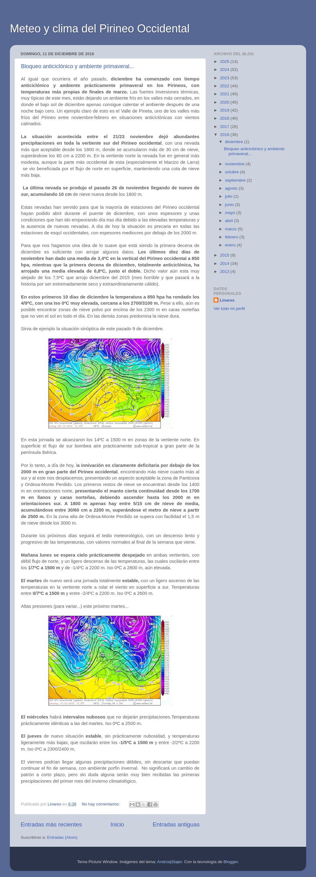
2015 (225, 255)
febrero (232, 237)
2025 (225, 61)
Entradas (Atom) (62, 837)
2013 (225, 271)
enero (231, 245)
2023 (225, 78)
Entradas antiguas (176, 824)
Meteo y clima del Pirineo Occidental (99, 28)
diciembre (234, 141)
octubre (232, 172)
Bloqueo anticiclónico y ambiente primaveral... (77, 66)
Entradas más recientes (51, 824)
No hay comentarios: (101, 804)
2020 (225, 102)
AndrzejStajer (169, 861)
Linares (227, 300)
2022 (225, 86)
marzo (231, 229)
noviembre (235, 164)
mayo (230, 212)
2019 (225, 110)
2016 (225, 134)
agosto (232, 188)
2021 (225, 94)
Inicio (117, 824)
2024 (225, 69)
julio (229, 196)
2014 (225, 263)
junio (230, 204)
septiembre (236, 180)
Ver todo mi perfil (229, 308)
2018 (225, 118)
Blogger (230, 861)
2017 (225, 126)
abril (229, 220)
